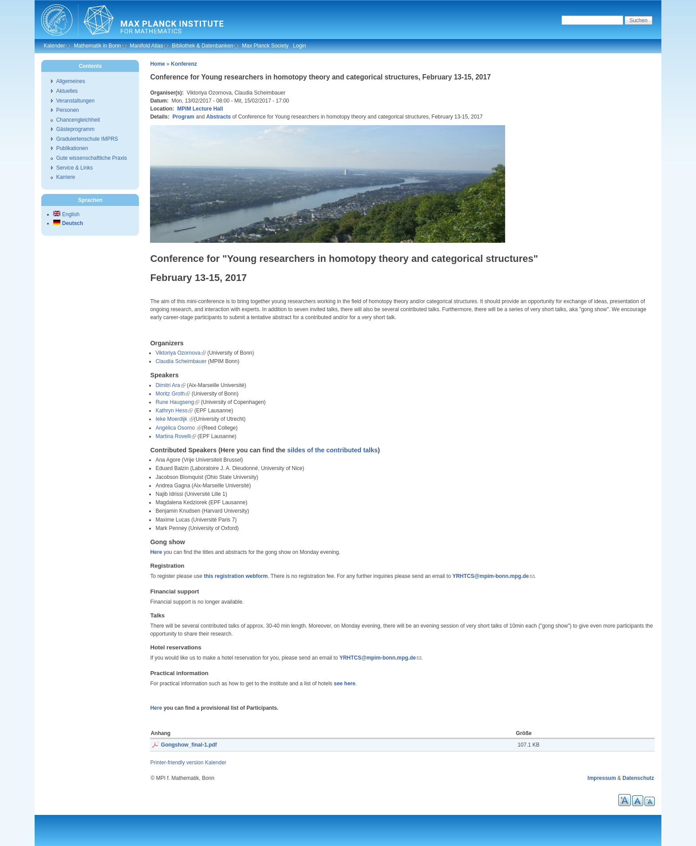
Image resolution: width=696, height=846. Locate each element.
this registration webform (236, 576)
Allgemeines (70, 81)
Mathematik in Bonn (97, 46)
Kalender (54, 46)
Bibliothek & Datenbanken (202, 46)
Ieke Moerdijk (172, 419)
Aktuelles (67, 91)
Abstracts (218, 117)
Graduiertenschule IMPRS (87, 139)
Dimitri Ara (167, 385)
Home (157, 64)
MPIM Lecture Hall (200, 109)
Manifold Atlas (146, 46)
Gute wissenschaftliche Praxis (91, 158)
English (66, 214)
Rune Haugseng (174, 402)
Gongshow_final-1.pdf (189, 745)
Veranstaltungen (75, 101)
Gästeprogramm (75, 129)
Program (183, 117)
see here (345, 683)
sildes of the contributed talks (332, 450)
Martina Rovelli (172, 436)
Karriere (65, 177)
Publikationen (72, 148)
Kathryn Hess (171, 410)
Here (156, 552)
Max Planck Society (265, 46)
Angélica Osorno (175, 428)
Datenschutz (638, 778)
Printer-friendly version (176, 762)
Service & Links (74, 168)
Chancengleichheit (78, 120)
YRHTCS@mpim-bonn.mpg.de (490, 576)
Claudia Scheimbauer (180, 361)
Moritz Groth (170, 394)
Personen (67, 110)
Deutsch (68, 223)
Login (299, 46)
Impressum (602, 778)
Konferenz (184, 64)
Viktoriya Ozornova (177, 353)
